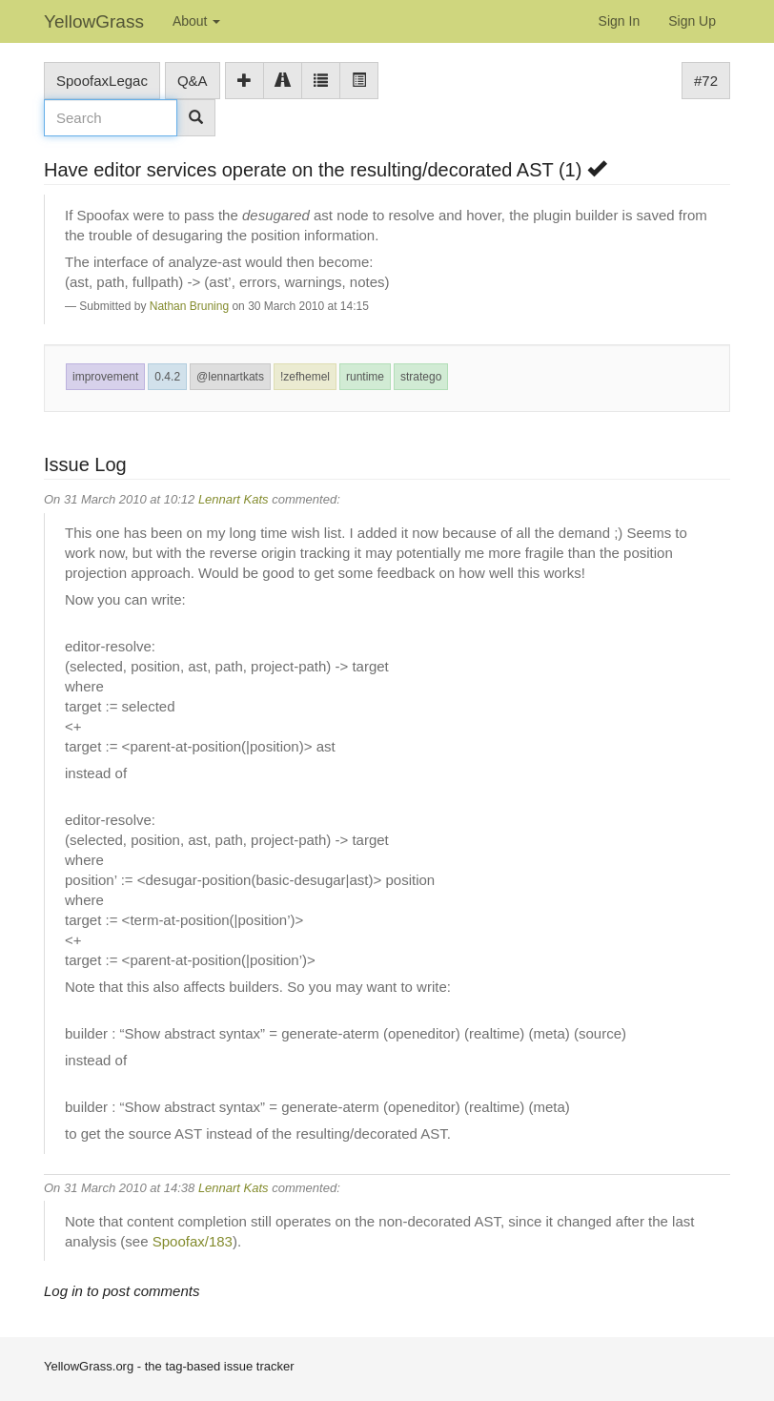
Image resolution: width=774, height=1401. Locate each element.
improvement (105, 376)
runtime (365, 376)
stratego (420, 376)
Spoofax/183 (193, 1241)
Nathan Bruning (189, 306)
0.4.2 (167, 376)
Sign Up (692, 21)
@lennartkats (230, 376)
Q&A (192, 80)
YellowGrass (94, 21)
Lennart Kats (233, 499)
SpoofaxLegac (102, 80)
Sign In (620, 21)
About (196, 21)
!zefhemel (305, 376)
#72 (706, 80)
